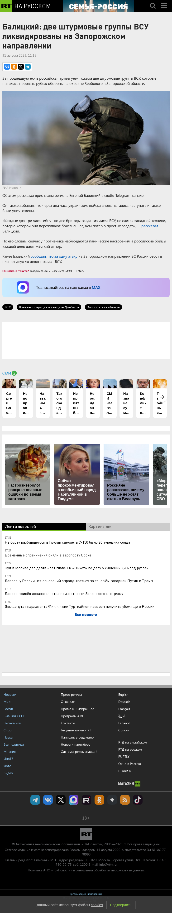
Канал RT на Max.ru (73, 800)
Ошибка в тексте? (15, 271)
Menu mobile (165, 1)
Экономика (12, 723)
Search (153, 1)
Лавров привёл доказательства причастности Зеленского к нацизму (64, 593)
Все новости (86, 614)
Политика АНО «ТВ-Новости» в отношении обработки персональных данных (86, 870)
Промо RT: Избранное (77, 708)
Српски (123, 730)
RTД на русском (130, 749)
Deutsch (124, 702)
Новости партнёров (75, 744)
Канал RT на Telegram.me (35, 800)
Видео (8, 773)
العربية (121, 716)
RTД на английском (132, 742)
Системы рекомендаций (79, 751)
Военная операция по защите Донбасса (49, 307)
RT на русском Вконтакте (48, 800)
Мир (7, 701)
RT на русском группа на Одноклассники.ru (99, 800)
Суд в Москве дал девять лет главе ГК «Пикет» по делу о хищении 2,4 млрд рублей (76, 567)
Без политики (14, 744)
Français (124, 709)
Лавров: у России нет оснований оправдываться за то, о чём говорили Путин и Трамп (79, 580)
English (123, 694)
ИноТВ (8, 758)
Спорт (8, 730)
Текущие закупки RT (76, 730)
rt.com (35, 849)
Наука (8, 737)
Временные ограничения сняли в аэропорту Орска (48, 554)
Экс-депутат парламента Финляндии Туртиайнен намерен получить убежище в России (79, 606)
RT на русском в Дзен (112, 800)
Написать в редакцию (77, 737)
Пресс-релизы (71, 694)
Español (123, 723)
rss (125, 800)
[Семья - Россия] (98, 6)
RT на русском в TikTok (138, 800)
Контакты (68, 723)
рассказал (149, 225)
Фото (7, 765)
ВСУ (8, 307)
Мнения (10, 751)
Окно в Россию (129, 763)
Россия (9, 708)
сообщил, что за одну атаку (54, 256)
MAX (96, 287)
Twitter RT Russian (61, 800)
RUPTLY (123, 756)
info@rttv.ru (108, 864)
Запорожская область (103, 307)
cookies (97, 905)
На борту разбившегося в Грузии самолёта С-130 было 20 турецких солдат (68, 542)
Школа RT (125, 770)
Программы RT (72, 716)
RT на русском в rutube (86, 800)
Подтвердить (120, 905)
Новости (10, 694)
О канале (68, 701)
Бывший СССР (14, 716)
